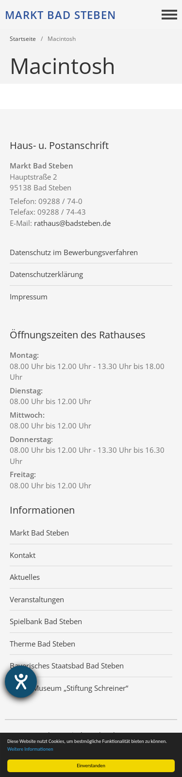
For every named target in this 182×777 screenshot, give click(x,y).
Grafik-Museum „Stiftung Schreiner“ (69, 688)
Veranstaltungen (37, 599)
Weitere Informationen (30, 749)
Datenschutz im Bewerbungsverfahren (74, 252)
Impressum (29, 296)
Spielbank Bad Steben (46, 621)
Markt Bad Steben (60, 14)
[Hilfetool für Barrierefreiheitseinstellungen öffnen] (21, 682)
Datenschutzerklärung (46, 274)
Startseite (23, 39)
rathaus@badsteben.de (72, 223)
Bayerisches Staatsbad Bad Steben (67, 665)
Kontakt (22, 555)
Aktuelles (25, 577)
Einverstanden (91, 765)
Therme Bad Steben (42, 643)
